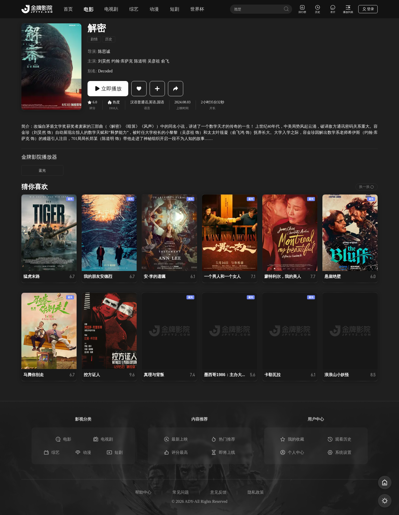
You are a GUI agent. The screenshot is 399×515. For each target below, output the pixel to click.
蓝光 (42, 170)
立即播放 (108, 89)
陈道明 (140, 61)
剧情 (94, 39)
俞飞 (165, 61)
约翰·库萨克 (122, 61)
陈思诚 (104, 51)
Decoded (105, 71)
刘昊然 (104, 61)
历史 (108, 39)
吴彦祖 (154, 61)
